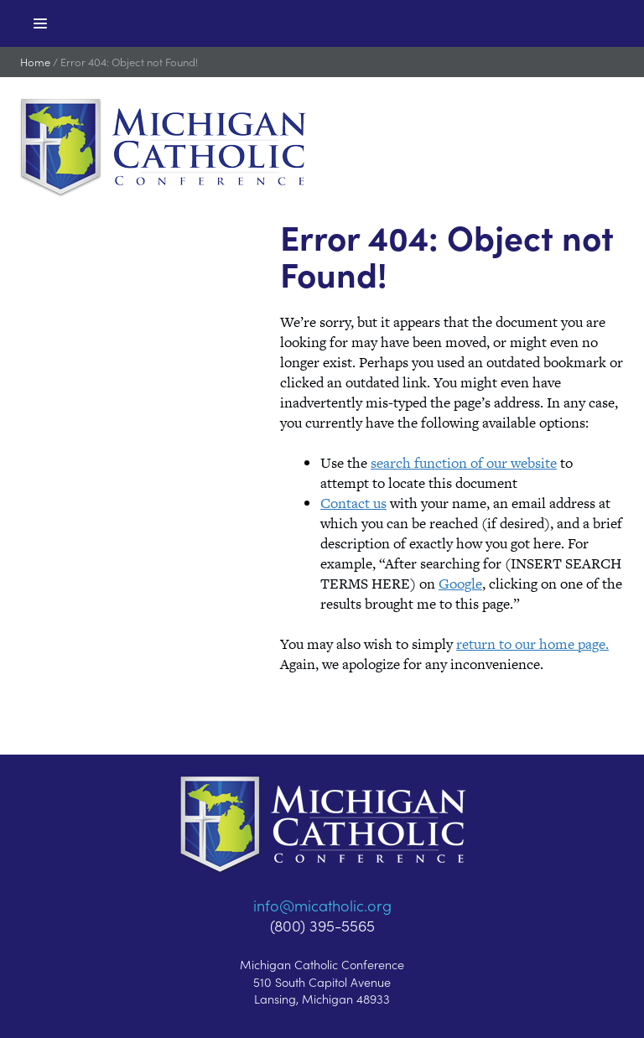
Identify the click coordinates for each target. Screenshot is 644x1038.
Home (35, 62)
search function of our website (464, 463)
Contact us (353, 503)
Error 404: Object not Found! (129, 62)
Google (460, 583)
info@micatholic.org (322, 905)
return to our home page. (532, 644)
